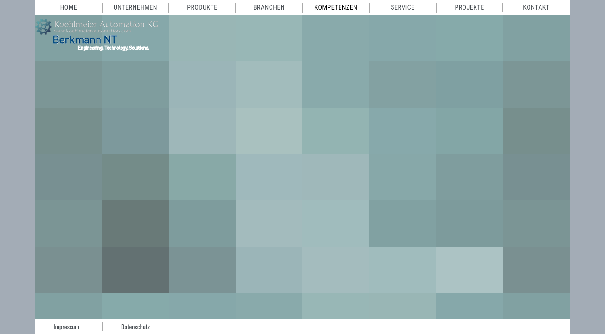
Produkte (202, 7)
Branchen (269, 7)
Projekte (469, 7)
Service (402, 7)
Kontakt (536, 7)
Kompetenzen (336, 7)
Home (68, 7)
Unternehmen (135, 7)
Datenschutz (135, 326)
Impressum (66, 326)
